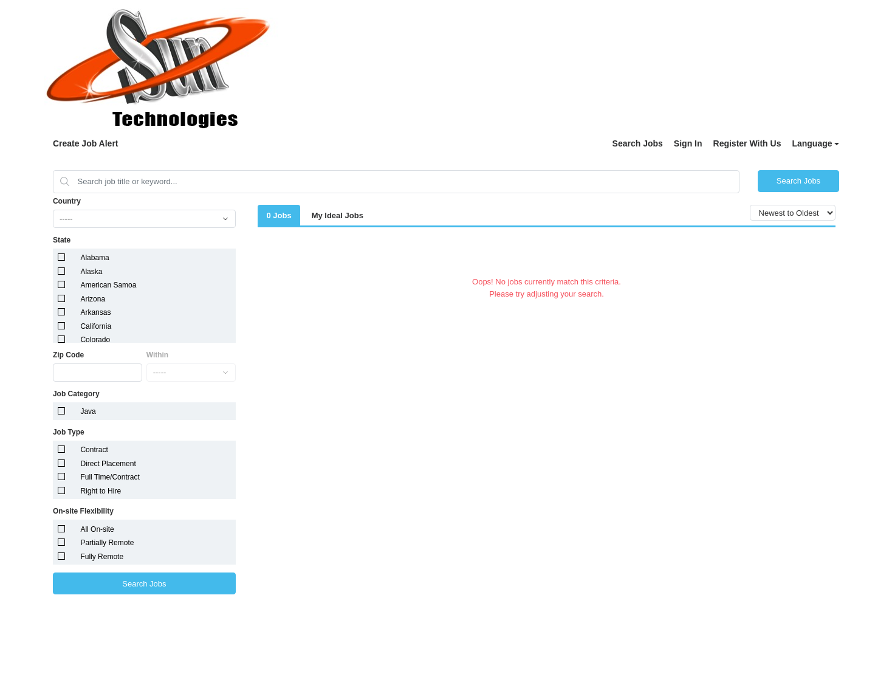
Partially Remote (107, 542)
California (95, 326)
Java (87, 411)
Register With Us (747, 143)
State (61, 240)
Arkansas (95, 312)
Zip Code (68, 355)
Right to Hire (100, 491)
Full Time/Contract (109, 477)
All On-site (97, 529)
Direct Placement (108, 463)
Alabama (94, 257)
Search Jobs (637, 143)
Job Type (68, 432)
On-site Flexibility (83, 511)
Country (67, 201)
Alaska (91, 271)
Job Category (76, 394)
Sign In (688, 143)
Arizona (92, 299)
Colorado (95, 339)
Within (157, 355)
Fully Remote (101, 556)
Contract (94, 449)
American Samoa (108, 285)
